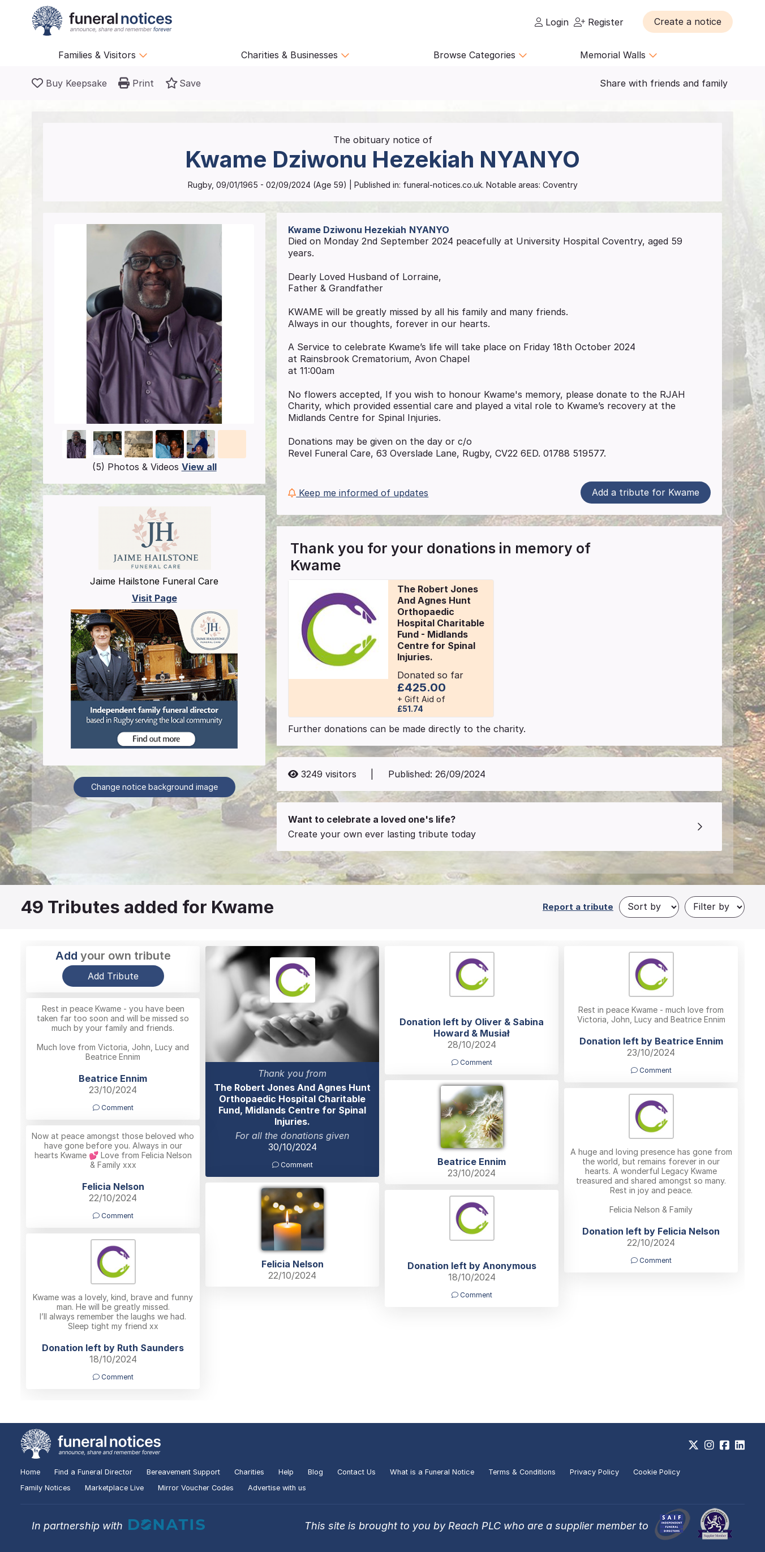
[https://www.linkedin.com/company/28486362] (740, 1445)
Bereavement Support (183, 1472)
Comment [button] (292, 1164)
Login (552, 22)
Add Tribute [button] (113, 976)
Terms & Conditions (522, 1472)
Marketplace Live (114, 1488)
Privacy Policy (594, 1472)
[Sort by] (649, 907)
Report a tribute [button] (578, 906)
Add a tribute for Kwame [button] (645, 492)
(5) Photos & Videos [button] (154, 466)
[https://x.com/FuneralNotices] (693, 1445)
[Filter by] (715, 907)
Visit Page (154, 598)
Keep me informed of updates (358, 492)
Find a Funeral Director (93, 1472)
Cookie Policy (656, 1472)
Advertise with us (277, 1488)
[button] (688, 21)
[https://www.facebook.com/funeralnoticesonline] (724, 1445)
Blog (315, 1472)
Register (599, 22)
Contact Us (356, 1472)
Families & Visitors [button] (103, 55)
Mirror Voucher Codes (196, 1488)
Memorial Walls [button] (618, 55)
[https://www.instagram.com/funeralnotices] (709, 1445)
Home (30, 1472)
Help (286, 1472)
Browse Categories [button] (480, 55)
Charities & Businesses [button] (295, 55)
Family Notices (45, 1488)
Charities (249, 1472)
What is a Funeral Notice (432, 1472)
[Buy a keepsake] (69, 83)
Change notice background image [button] (154, 787)
